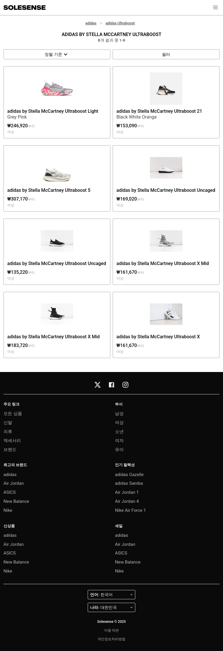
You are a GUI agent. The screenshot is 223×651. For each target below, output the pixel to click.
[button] (215, 7)
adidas (90, 23)
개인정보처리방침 (111, 639)
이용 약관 (111, 630)
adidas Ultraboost (120, 23)
